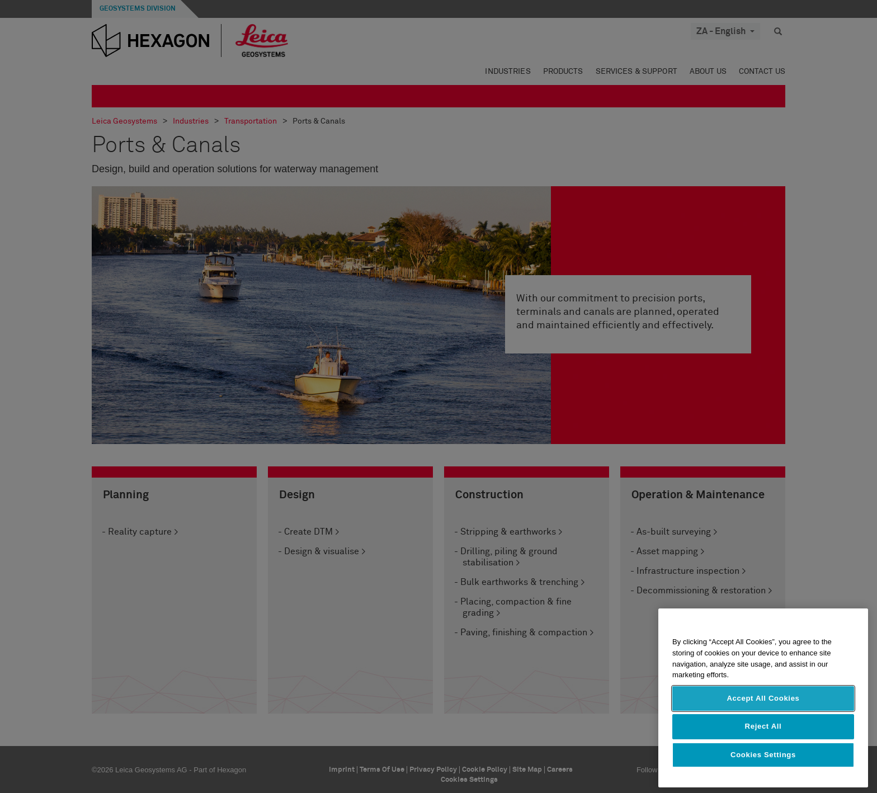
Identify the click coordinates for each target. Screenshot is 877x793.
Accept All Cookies (763, 698)
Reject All (763, 726)
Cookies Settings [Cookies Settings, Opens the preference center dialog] (763, 754)
